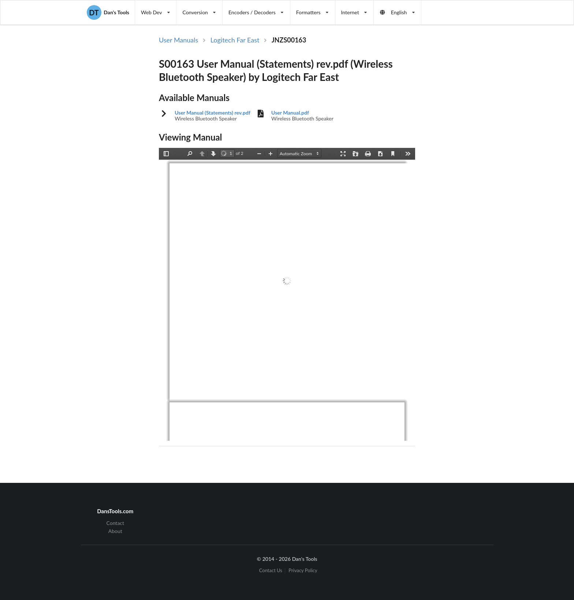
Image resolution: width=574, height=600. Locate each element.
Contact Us (270, 571)
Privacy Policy (302, 571)
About (115, 531)
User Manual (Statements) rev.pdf (212, 113)
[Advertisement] (476, 155)
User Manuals (178, 40)
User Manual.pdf (290, 113)
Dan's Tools (108, 12)
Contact (115, 523)
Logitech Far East (235, 40)
